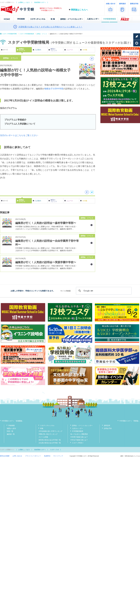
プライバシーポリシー (33, 456)
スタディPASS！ (78, 443)
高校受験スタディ (40, 2)
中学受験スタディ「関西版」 (129, 421)
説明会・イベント (42, 34)
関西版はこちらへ (79, 10)
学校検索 (11, 425)
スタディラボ (54, 449)
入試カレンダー (77, 428)
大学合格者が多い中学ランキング (50, 431)
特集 (41, 428)
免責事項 (47, 456)
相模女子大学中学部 (53, 89)
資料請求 (107, 425)
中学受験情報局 (77, 431)
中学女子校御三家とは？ (79, 440)
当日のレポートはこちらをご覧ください (19, 135)
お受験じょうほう (24, 2)
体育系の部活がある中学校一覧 (50, 440)
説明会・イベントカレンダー (82, 425)
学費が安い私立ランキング (48, 434)
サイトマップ (58, 456)
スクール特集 (43, 437)
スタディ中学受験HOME (9, 34)
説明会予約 (108, 428)
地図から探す (11, 428)
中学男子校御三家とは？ (79, 437)
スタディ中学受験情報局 (26, 34)
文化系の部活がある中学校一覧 (50, 443)
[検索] (103, 290)
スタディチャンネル (47, 425)
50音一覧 (10, 431)
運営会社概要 (5, 456)
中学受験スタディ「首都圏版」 (13, 421)
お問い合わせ (17, 456)
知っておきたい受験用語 (79, 434)
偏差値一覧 (11, 434)
